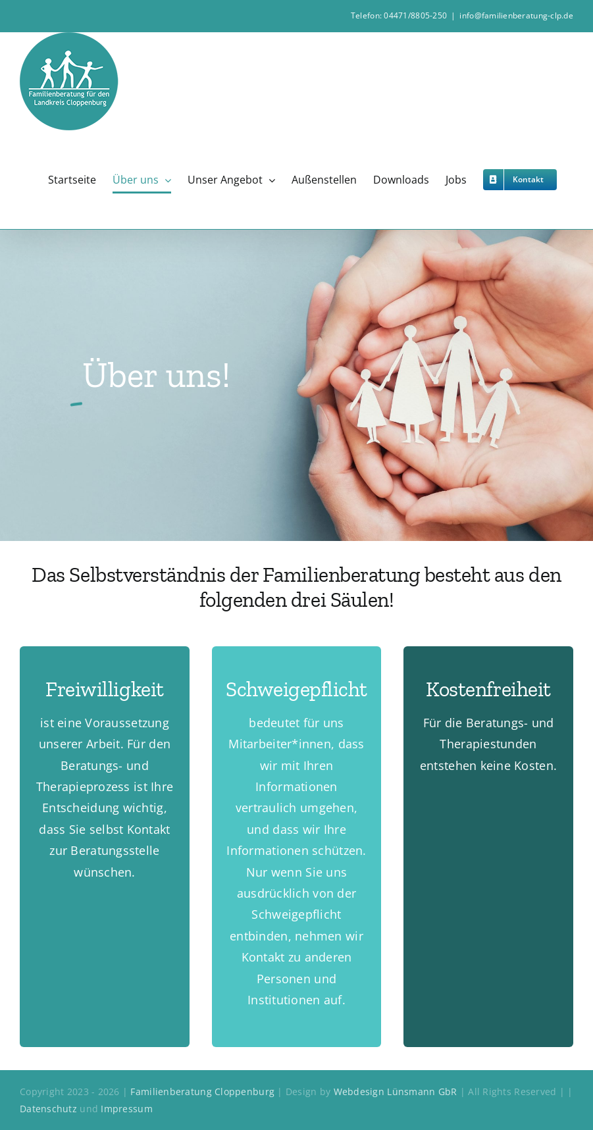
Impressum (126, 1108)
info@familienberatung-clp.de (516, 15)
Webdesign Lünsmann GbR (395, 1091)
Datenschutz (50, 1108)
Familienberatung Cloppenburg (202, 1091)
